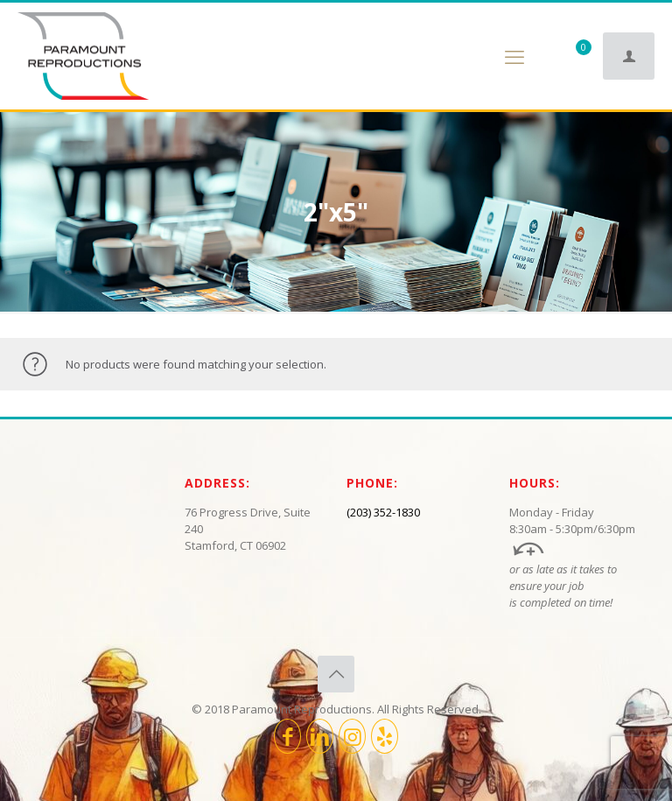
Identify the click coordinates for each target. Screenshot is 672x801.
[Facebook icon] (287, 736)
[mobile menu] (514, 56)
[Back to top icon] (336, 674)
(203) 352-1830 (383, 512)
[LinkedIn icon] (319, 736)
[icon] (384, 736)
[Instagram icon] (352, 736)
